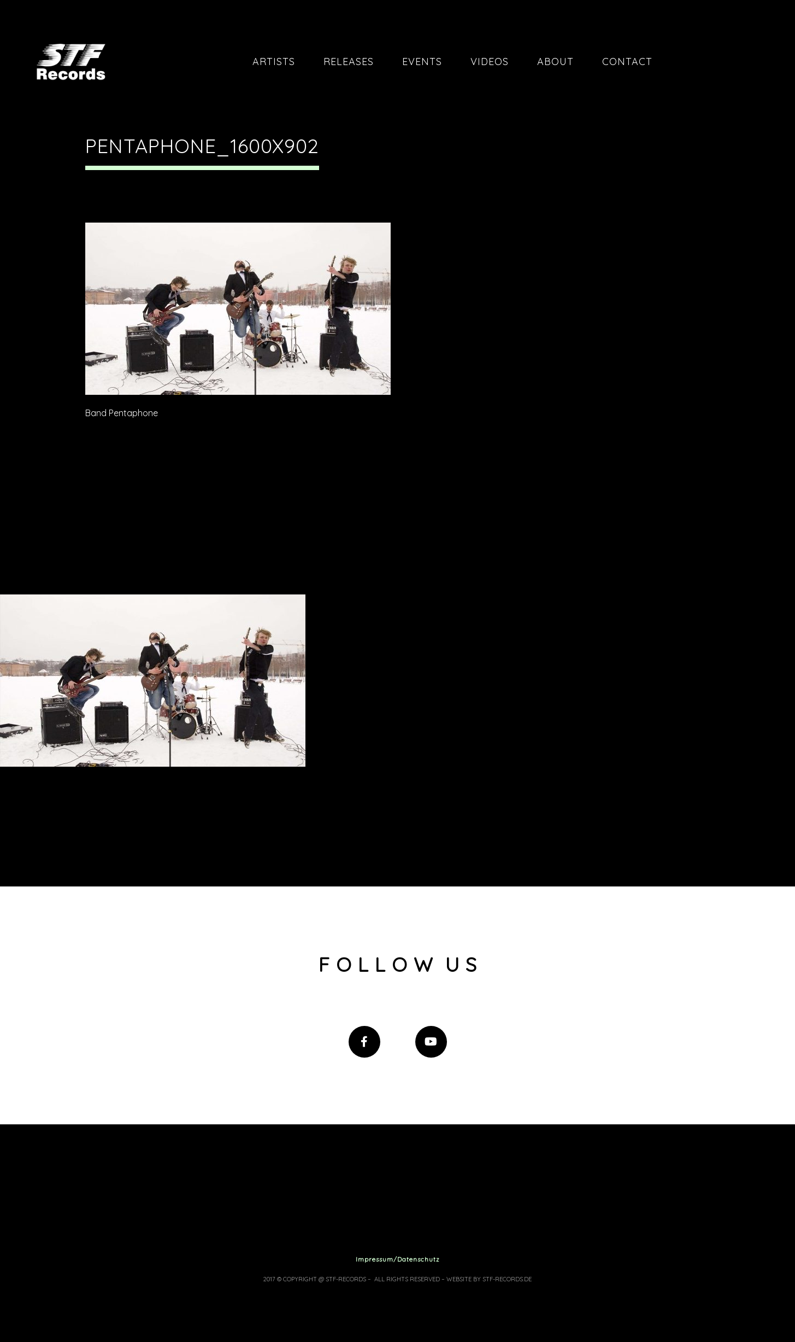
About (555, 61)
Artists (273, 61)
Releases (348, 61)
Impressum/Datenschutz (398, 1259)
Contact (627, 61)
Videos (489, 61)
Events (422, 61)
